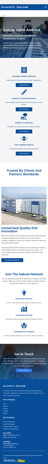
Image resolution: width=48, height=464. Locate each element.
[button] (24, 85)
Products (5, 408)
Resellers (5, 411)
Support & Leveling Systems (24, 98)
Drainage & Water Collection (24, 76)
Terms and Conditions (31, 455)
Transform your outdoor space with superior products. (24, 126)
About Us (5, 406)
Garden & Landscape (24, 123)
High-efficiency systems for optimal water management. (24, 80)
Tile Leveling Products (24, 145)
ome (5, 404)
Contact (5, 413)
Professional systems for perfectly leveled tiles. (24, 149)
